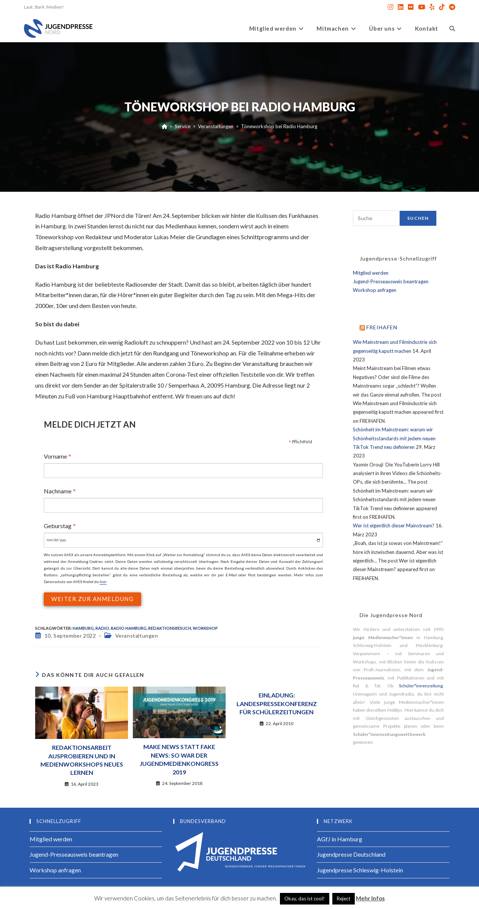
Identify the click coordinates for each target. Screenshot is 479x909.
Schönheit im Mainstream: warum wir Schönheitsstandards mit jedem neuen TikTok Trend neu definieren (394, 438)
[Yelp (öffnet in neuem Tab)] (432, 7)
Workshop (205, 628)
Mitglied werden (370, 273)
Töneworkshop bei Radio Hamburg (279, 126)
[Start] (164, 126)
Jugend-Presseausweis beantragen (390, 281)
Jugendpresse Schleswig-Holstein (360, 869)
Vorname (57, 456)
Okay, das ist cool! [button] (304, 899)
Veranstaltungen (136, 635)
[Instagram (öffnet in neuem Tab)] (390, 7)
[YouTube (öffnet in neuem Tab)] (421, 7)
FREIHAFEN (381, 327)
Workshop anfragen (374, 290)
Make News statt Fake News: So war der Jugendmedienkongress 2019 (179, 759)
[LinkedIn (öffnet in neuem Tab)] (401, 7)
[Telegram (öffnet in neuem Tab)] (451, 7)
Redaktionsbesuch (169, 628)
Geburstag (60, 525)
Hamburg (83, 628)
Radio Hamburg (129, 628)
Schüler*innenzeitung (421, 685)
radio (102, 628)
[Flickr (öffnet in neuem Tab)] (411, 7)
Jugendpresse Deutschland (351, 854)
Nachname (60, 490)
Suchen (417, 218)
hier (103, 581)
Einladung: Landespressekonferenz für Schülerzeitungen (277, 703)
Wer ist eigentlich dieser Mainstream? (393, 526)
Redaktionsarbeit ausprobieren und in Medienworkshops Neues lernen (81, 760)
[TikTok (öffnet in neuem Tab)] (442, 7)
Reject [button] (343, 899)
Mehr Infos (370, 898)
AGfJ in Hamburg (339, 838)
